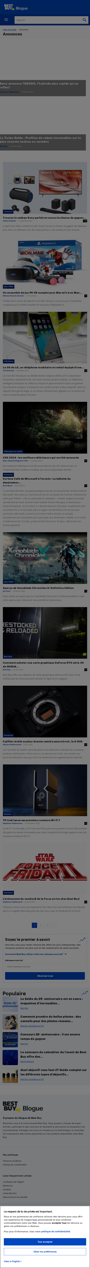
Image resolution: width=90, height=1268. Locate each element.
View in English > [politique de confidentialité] (13, 1261)
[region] (45, 1237)
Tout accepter (45, 1241)
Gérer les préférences (45, 1251)
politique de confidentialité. (55, 1231)
